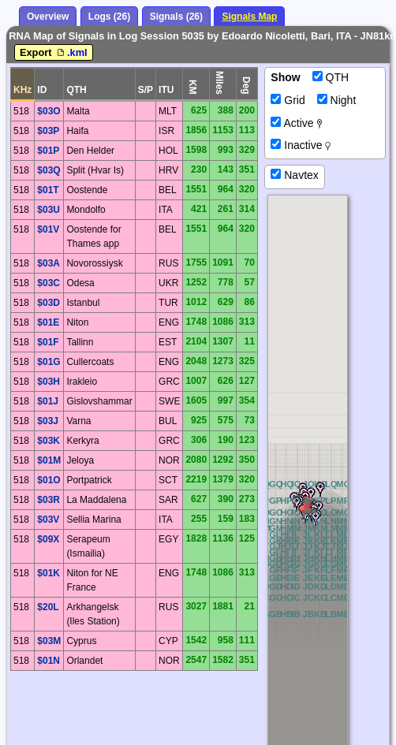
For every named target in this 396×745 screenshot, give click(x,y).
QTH (330, 77)
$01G (48, 361)
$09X (48, 539)
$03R (48, 499)
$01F (47, 342)
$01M (49, 460)
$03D (48, 302)
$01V (48, 229)
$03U (48, 209)
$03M (49, 640)
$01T (47, 190)
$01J (47, 401)
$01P (48, 150)
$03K (48, 440)
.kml (71, 52)
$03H (48, 381)
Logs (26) (109, 16)
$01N (48, 660)
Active (296, 123)
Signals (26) (176, 16)
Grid (287, 100)
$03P (48, 130)
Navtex (294, 175)
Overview (48, 16)
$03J (47, 421)
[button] (311, 495)
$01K (48, 573)
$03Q (48, 170)
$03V (48, 519)
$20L (47, 607)
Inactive (301, 145)
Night (337, 100)
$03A (48, 263)
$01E (48, 322)
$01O (48, 480)
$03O (48, 111)
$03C (48, 283)
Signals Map (249, 16)
